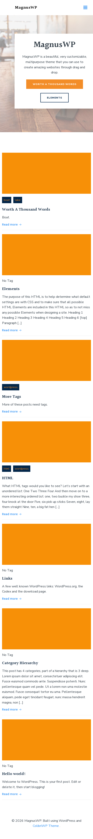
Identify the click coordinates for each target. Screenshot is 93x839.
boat (7, 200)
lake (17, 200)
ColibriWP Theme (46, 826)
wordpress (11, 387)
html (6, 469)
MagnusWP (26, 8)
